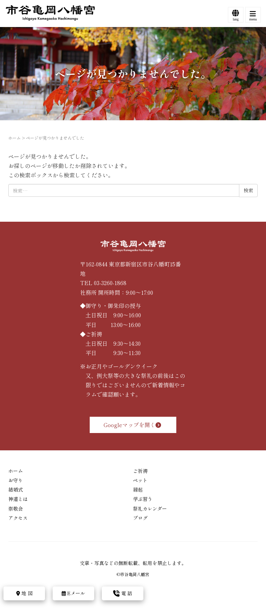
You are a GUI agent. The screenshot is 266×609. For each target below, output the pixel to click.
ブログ (140, 517)
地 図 (24, 593)
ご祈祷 (140, 470)
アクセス (18, 517)
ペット (140, 480)
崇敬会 (15, 508)
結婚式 (15, 489)
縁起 (138, 489)
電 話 (122, 593)
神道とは (18, 498)
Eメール (73, 593)
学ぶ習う (142, 498)
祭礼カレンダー (150, 508)
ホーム (14, 138)
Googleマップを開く (133, 425)
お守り (15, 480)
